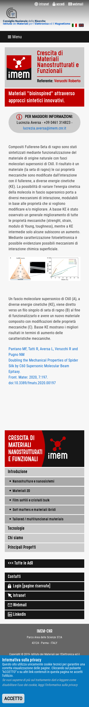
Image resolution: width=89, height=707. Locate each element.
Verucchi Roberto (67, 81)
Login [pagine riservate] (29, 586)
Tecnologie (16, 528)
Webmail (17, 605)
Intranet (17, 595)
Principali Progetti (22, 547)
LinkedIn (17, 614)
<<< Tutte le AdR (20, 563)
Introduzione (17, 472)
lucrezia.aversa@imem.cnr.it (44, 128)
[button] (15, 36)
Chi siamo (15, 538)
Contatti (14, 577)
